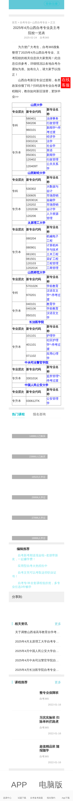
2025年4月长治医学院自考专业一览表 (40, 669)
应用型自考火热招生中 (32, 565)
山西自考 (41, 52)
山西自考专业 (39, 22)
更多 (58, 624)
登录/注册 (52, 3)
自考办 (55, 63)
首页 (14, 22)
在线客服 (66, 82)
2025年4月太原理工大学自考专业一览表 (41, 641)
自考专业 (25, 22)
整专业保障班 (49, 692)
